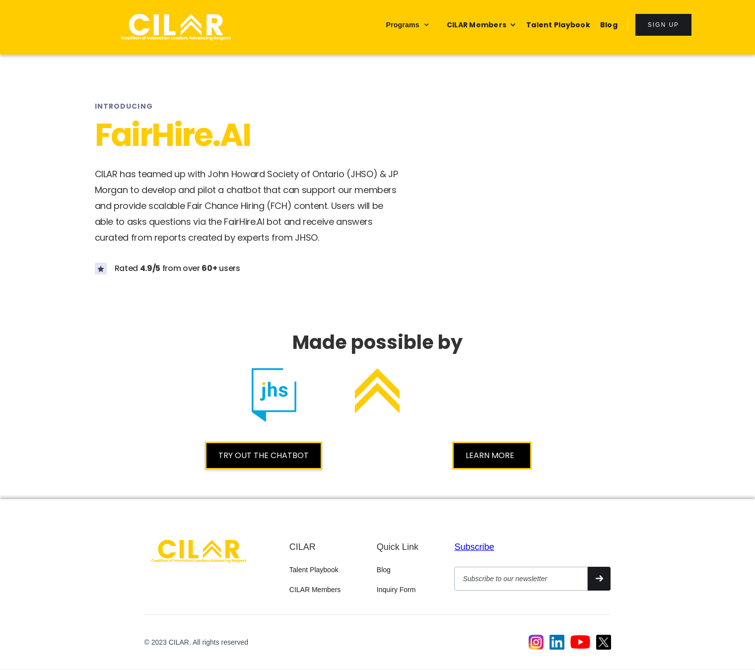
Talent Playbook (314, 570)
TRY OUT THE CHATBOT (263, 455)
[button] (407, 25)
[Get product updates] (520, 579)
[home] (176, 27)
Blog (384, 570)
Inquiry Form (396, 590)
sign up (664, 25)
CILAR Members (315, 590)
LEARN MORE (492, 455)
